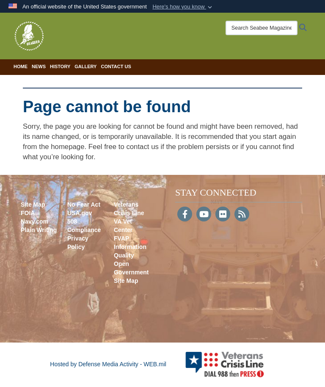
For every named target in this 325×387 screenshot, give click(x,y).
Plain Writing (39, 230)
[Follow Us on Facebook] (184, 215)
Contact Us (116, 66)
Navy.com (34, 221)
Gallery (85, 66)
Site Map (33, 204)
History (60, 66)
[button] (183, 7)
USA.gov (79, 213)
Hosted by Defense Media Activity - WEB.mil (108, 364)
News (39, 66)
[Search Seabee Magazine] (261, 28)
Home (21, 66)
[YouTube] (203, 215)
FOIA (28, 213)
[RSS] (241, 215)
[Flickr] (222, 215)
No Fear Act (83, 204)
